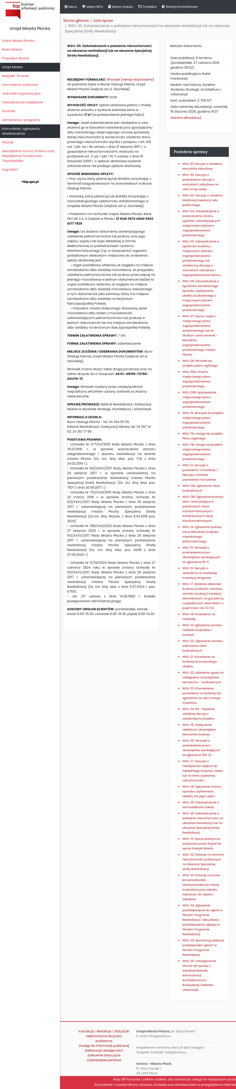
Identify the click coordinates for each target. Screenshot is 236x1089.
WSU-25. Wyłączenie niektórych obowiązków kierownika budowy (199, 729)
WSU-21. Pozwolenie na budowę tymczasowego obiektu (199, 661)
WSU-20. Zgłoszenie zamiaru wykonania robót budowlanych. (202, 646)
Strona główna (76, 20)
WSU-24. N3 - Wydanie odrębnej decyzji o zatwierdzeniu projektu (198, 714)
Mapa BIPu (92, 6)
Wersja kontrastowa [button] (180, 6)
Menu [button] (71, 6)
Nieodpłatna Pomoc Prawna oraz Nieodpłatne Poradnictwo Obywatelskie (28, 156)
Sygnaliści (10, 169)
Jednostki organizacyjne (21, 93)
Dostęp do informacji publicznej (104, 1045)
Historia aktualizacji (185, 117)
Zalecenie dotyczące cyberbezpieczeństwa (104, 1057)
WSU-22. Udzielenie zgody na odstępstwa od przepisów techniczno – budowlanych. (203, 677)
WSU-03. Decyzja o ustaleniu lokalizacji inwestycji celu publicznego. (202, 200)
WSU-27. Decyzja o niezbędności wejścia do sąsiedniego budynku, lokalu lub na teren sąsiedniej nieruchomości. (202, 770)
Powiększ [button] (147, 6)
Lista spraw (103, 20)
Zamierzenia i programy (21, 120)
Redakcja (104, 1031)
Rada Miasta (12, 49)
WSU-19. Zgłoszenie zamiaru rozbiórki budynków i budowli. (202, 630)
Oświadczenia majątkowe (22, 102)
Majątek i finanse (15, 76)
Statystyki (121, 1031)
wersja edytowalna (137, 79)
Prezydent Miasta (15, 58)
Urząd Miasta (12, 67)
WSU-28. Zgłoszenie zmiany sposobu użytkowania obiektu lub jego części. (201, 791)
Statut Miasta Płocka (18, 40)
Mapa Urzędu (120, 6)
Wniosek (113, 79)
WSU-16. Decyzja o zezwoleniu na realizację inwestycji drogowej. (199, 573)
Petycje (8, 142)
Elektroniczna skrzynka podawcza (104, 1038)
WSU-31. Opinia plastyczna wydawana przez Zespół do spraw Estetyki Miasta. (201, 843)
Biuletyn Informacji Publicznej (30, 10)
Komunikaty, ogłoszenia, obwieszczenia (21, 131)
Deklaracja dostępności (104, 1050)
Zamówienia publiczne (20, 84)
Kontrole (8, 111)
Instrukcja (86, 1031)
